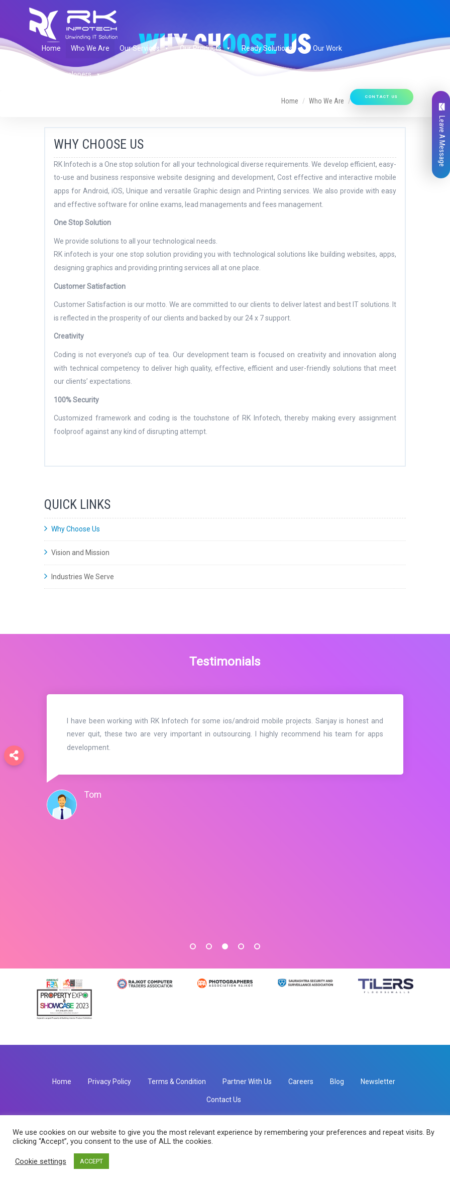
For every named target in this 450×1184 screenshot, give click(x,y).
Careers (300, 1082)
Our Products (206, 48)
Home (51, 48)
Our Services (145, 48)
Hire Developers (71, 74)
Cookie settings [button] (40, 1161)
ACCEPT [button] (91, 1161)
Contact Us (381, 96)
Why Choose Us (72, 529)
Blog (337, 1082)
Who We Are (90, 48)
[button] (165, 48)
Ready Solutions (272, 48)
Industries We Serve (79, 577)
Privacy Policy (109, 1082)
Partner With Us (247, 1082)
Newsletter (378, 1082)
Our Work (327, 48)
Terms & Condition (177, 1082)
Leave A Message (441, 135)
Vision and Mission (76, 553)
